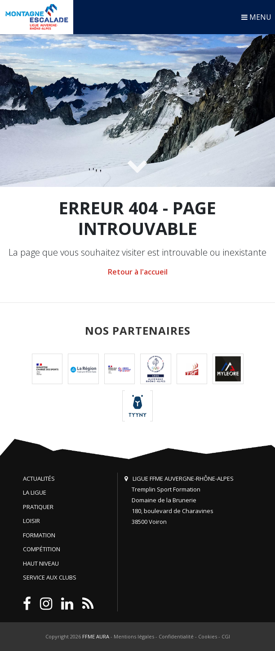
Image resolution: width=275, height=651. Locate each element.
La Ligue (34, 492)
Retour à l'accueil (138, 272)
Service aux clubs (49, 577)
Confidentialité (176, 636)
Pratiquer (38, 507)
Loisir (31, 521)
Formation (39, 535)
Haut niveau (41, 563)
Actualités (39, 478)
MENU (256, 17)
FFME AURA (95, 636)
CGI (226, 636)
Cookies (207, 636)
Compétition (41, 549)
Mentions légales (134, 636)
